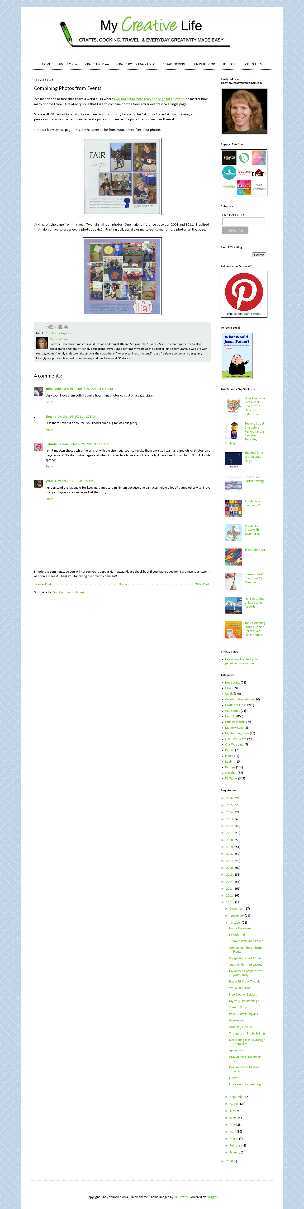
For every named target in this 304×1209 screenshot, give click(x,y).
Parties (229, 750)
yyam (50, 481)
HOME (46, 64)
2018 (229, 854)
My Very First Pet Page (244, 1001)
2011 (229, 902)
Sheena (51, 417)
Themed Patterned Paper (246, 941)
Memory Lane (234, 728)
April (233, 1131)
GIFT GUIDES (253, 64)
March (234, 1139)
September (237, 1097)
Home (123, 584)
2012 (229, 895)
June (233, 1118)
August (235, 1104)
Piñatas (230, 756)
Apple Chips (237, 1050)
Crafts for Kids (235, 705)
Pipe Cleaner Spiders (243, 994)
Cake (228, 688)
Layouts (66, 333)
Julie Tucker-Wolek (59, 389)
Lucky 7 (234, 1078)
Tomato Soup (238, 1007)
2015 (229, 875)
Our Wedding (234, 744)
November (237, 916)
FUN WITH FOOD (204, 64)
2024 (229, 812)
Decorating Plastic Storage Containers (247, 1042)
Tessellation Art (255, 550)
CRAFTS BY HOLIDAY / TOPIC (136, 64)
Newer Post (43, 584)
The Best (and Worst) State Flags (254, 457)
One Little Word (236, 739)
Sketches (231, 773)
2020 (229, 840)
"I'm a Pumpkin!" (240, 988)
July (232, 1111)
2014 (229, 882)
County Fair (53, 333)
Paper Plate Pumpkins (243, 1014)
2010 (229, 1161)
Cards (229, 694)
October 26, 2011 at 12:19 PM (89, 444)
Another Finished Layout (245, 965)
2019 (229, 847)
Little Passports (235, 722)
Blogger (211, 1197)
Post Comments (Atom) (68, 592)
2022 (229, 826)
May (233, 1125)
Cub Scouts (232, 711)
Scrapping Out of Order (245, 958)
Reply (49, 402)
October (236, 923)
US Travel (231, 778)
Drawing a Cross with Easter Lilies (252, 530)
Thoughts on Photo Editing (247, 1033)
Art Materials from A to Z (253, 503)
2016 (229, 868)
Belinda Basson (57, 444)
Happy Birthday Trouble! (245, 981)
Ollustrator (181, 1197)
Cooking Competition (239, 699)
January (235, 1152)
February (236, 1146)
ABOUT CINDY (67, 64)
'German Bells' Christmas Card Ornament (255, 578)
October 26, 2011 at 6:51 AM (93, 389)
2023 (229, 819)
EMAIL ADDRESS (233, 215)
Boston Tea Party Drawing (254, 479)
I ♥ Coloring (237, 935)
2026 (229, 798)
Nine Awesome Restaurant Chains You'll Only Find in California (255, 406)
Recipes (230, 767)
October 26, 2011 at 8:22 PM (74, 481)
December (237, 909)
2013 (229, 889)
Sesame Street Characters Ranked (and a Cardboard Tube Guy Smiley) (244, 433)
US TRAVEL (230, 64)
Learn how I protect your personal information (241, 661)
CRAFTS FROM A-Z (97, 64)
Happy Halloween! (241, 928)
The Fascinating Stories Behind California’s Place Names (255, 629)
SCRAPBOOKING (174, 64)
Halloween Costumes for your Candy (246, 973)
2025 (229, 805)
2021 (229, 833)
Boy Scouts (232, 683)
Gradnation (237, 1020)
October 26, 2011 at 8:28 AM (77, 417)
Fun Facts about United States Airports (255, 603)
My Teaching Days (237, 733)
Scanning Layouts (241, 1027)
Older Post (202, 584)
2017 (229, 861)
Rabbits (230, 762)
